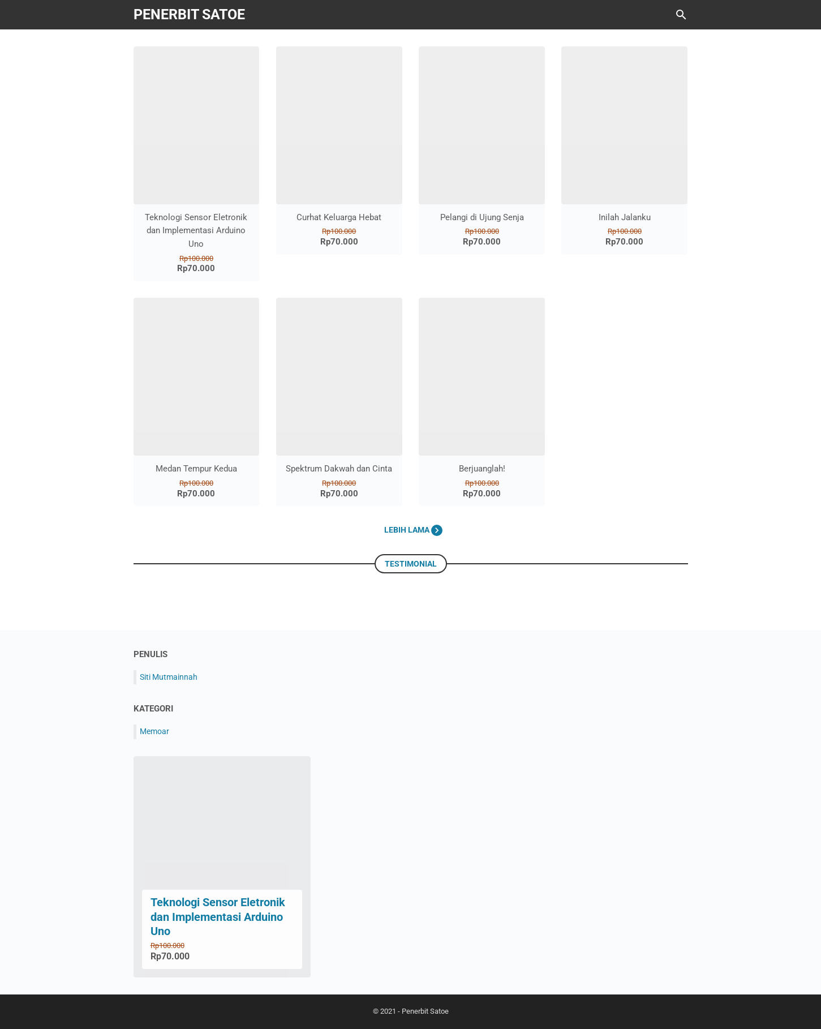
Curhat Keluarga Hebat (338, 217)
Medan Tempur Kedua (196, 469)
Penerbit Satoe (189, 14)
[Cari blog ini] (681, 15)
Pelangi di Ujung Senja (482, 217)
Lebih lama (413, 529)
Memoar (154, 731)
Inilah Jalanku (625, 217)
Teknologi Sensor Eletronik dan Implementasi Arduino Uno (196, 230)
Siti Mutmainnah (168, 676)
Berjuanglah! (482, 469)
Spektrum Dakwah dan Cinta (339, 469)
